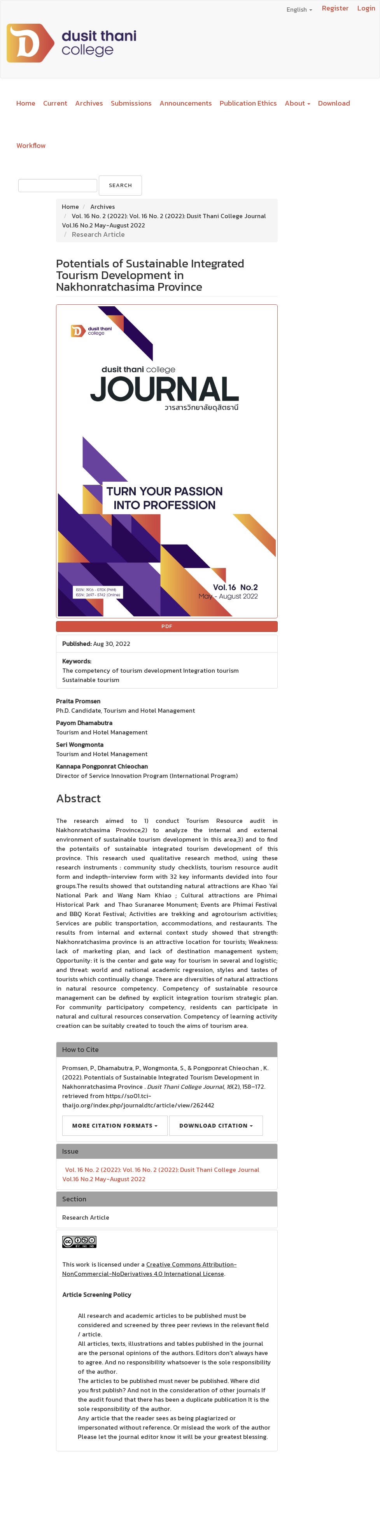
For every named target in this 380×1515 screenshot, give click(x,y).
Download (334, 103)
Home (25, 103)
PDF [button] (166, 626)
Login (366, 8)
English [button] (299, 9)
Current (55, 103)
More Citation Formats (115, 1125)
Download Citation (216, 1125)
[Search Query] (57, 185)
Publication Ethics (248, 103)
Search (120, 185)
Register (335, 8)
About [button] (297, 103)
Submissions (131, 103)
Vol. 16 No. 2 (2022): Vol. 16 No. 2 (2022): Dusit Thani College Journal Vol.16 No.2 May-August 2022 (160, 1174)
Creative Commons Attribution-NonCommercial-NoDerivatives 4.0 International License (149, 1269)
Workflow (31, 145)
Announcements (185, 103)
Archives (89, 103)
